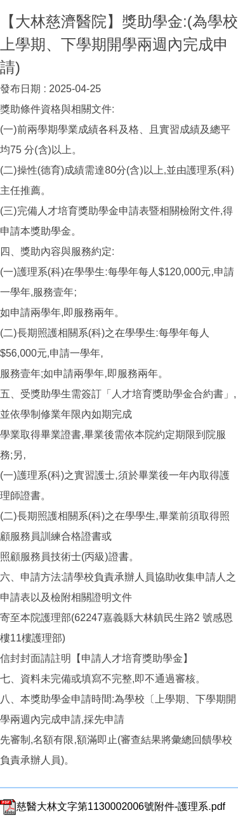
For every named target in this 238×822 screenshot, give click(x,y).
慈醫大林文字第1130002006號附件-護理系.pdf (112, 806)
